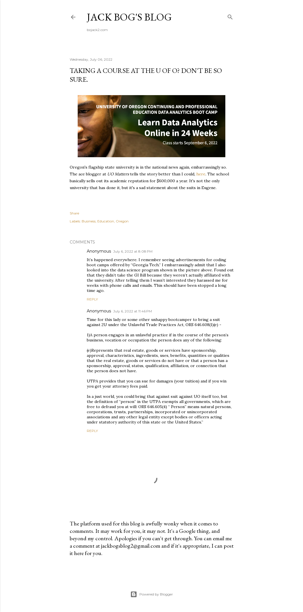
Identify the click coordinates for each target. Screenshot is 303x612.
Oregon (122, 221)
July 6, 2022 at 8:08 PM (132, 251)
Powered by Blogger (151, 594)
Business (89, 221)
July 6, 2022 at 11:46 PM (132, 311)
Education (105, 221)
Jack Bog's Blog (129, 17)
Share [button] (74, 213)
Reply (92, 299)
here (200, 174)
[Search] (230, 15)
